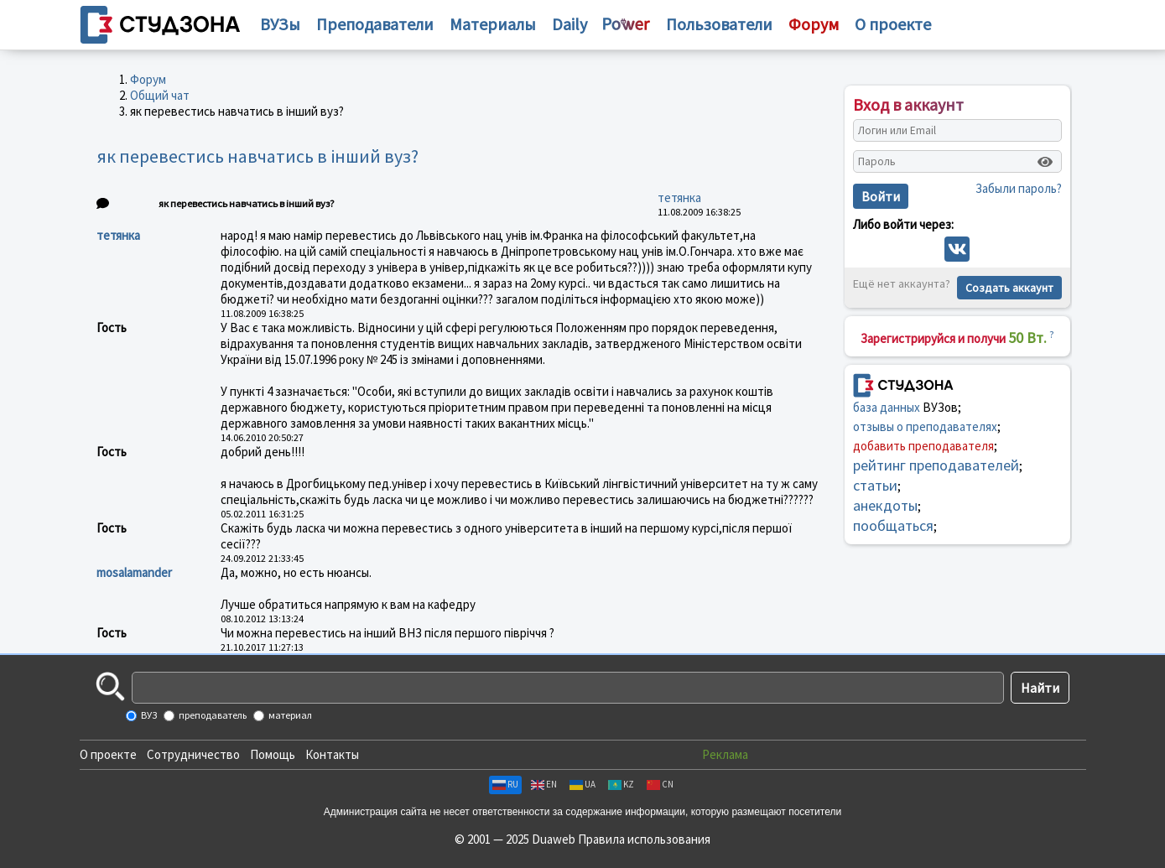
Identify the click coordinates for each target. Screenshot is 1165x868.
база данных (886, 407)
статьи (875, 485)
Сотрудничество (193, 754)
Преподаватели (375, 23)
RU (505, 784)
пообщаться (893, 525)
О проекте (108, 754)
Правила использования (644, 839)
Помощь (272, 754)
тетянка (679, 197)
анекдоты (885, 505)
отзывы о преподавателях (925, 426)
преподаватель (212, 715)
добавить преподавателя (923, 446)
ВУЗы (280, 23)
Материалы (493, 23)
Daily (569, 23)
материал (289, 715)
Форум (148, 79)
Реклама (725, 754)
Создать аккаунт (1009, 287)
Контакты (332, 754)
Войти (880, 196)
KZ (621, 784)
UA (582, 784)
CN (660, 784)
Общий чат (160, 95)
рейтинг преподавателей (936, 465)
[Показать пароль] (1045, 162)
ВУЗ (148, 715)
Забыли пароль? (1018, 188)
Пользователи (719, 23)
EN (544, 784)
